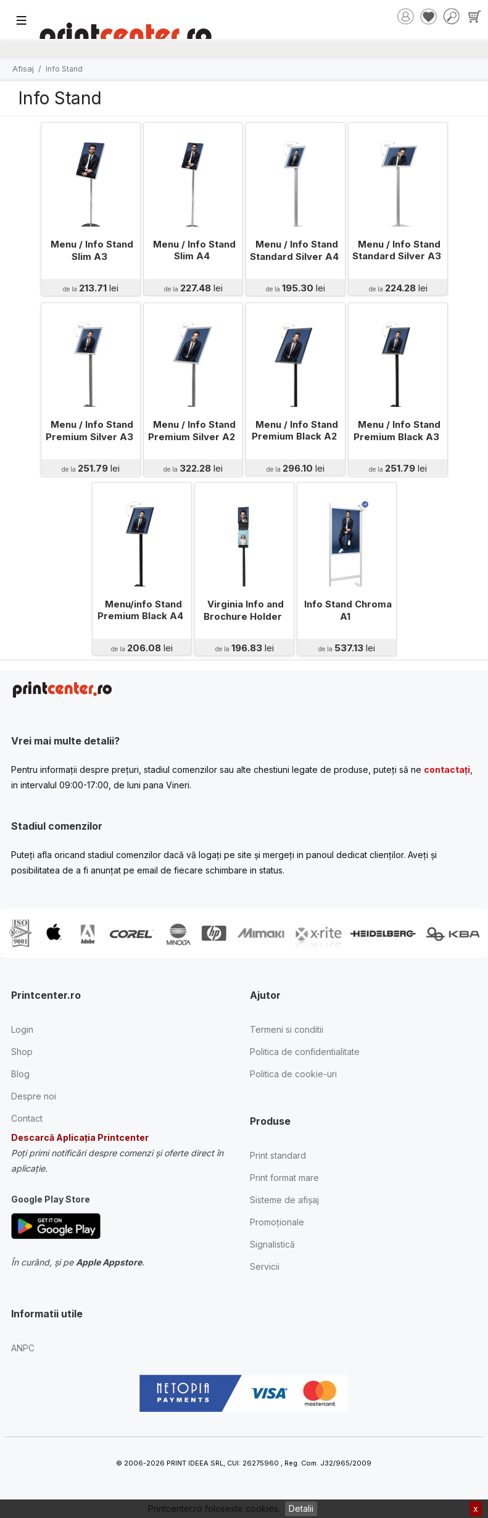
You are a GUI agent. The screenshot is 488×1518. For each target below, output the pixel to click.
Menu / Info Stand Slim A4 (194, 250)
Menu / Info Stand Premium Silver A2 (192, 431)
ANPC (23, 1348)
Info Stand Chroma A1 (348, 610)
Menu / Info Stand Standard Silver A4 (293, 250)
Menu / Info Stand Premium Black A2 (294, 431)
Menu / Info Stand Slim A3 (92, 250)
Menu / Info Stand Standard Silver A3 (396, 250)
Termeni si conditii (286, 1029)
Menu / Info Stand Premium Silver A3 (89, 431)
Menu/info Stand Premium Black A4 (140, 610)
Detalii (301, 1508)
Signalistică (272, 1244)
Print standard (278, 1155)
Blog (20, 1074)
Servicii (264, 1266)
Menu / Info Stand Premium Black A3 (397, 431)
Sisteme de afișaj (284, 1200)
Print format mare (284, 1177)
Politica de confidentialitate (305, 1051)
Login (22, 1029)
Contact (27, 1118)
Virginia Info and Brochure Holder (244, 610)
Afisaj (23, 68)
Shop (22, 1051)
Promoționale (277, 1222)
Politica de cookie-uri (293, 1074)
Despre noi (33, 1096)
